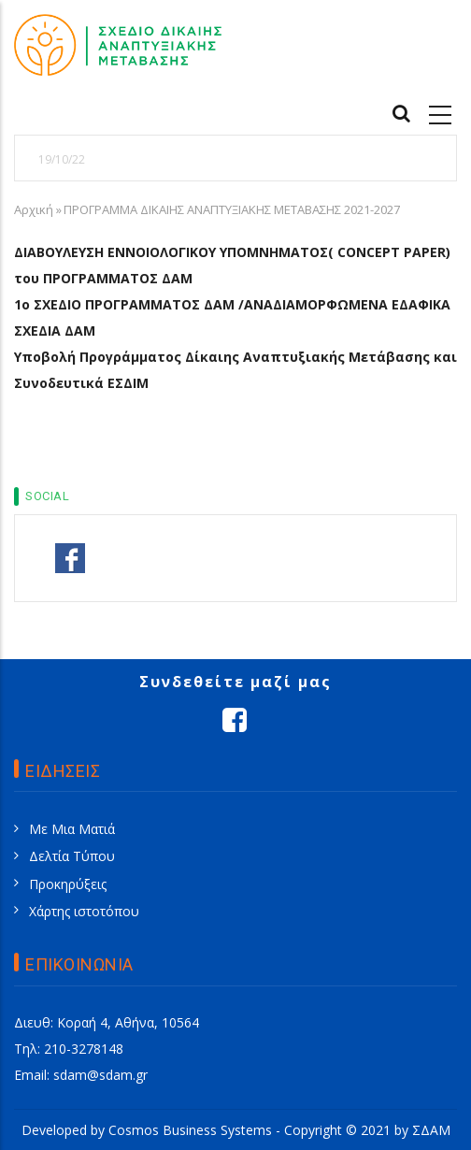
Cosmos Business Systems (190, 1130)
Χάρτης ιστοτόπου (84, 911)
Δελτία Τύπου (72, 856)
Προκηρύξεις (68, 884)
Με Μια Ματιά (72, 829)
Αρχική (33, 209)
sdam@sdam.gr (100, 1075)
